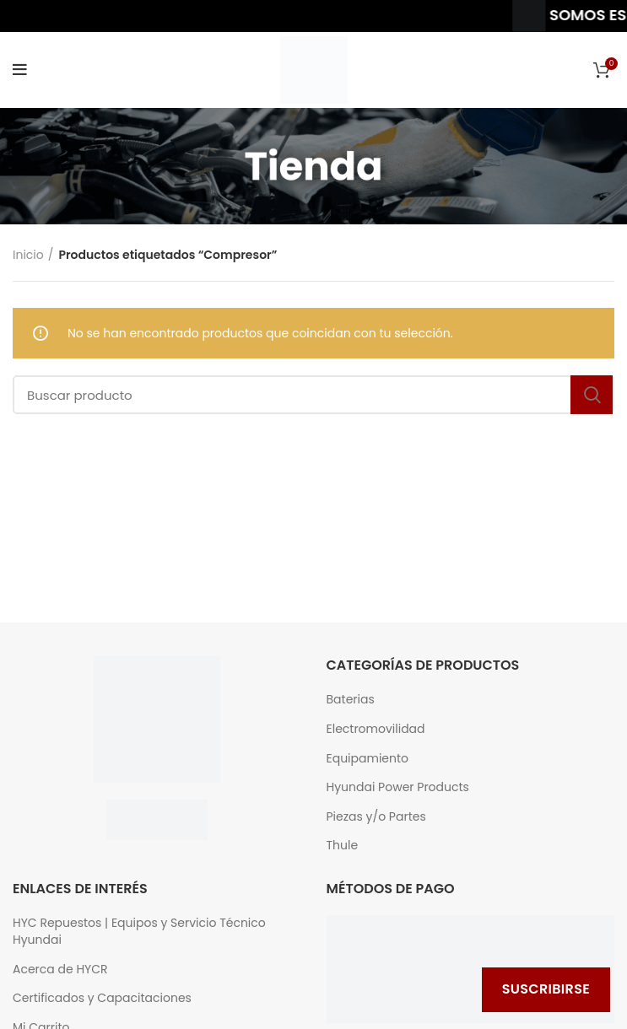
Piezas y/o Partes (376, 817)
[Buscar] (313, 394)
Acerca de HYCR (60, 970)
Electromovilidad (376, 729)
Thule (343, 846)
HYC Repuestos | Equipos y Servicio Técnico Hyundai (139, 931)
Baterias (351, 700)
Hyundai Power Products (398, 787)
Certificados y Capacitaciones (102, 998)
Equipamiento (368, 759)
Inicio (28, 254)
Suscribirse (546, 989)
